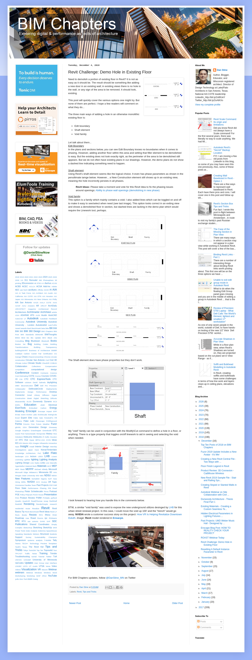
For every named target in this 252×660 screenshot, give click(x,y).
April (204, 588)
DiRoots (53, 398)
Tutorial (41, 557)
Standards (27, 534)
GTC (54, 430)
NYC (38, 482)
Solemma (42, 531)
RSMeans (53, 518)
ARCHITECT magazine (25, 309)
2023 (40, 277)
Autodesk (33, 318)
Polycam (28, 495)
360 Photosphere (46, 280)
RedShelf (53, 501)
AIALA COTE (45, 303)
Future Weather (42, 424)
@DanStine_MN (115, 577)
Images (36, 443)
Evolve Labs (32, 415)
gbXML (18, 427)
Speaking (19, 534)
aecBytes (32, 290)
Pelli (55, 485)
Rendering (29, 504)
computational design (44, 369)
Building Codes (41, 344)
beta (43, 328)
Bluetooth (45, 341)
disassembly (20, 402)
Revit (79, 592)
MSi (37, 476)
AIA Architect (37, 293)
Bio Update (36, 338)
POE (17, 494)
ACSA (39, 286)
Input (17, 447)
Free (33, 424)
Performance (33, 488)
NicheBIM (36, 479)
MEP (54, 466)
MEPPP (30, 469)
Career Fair (36, 354)
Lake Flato (50, 452)
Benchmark (36, 328)
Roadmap (19, 518)
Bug (30, 344)
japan (30, 450)
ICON (48, 440)
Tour (55, 550)
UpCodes (19, 563)
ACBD (18, 286)
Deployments (51, 389)
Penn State (20, 488)
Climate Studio (34, 363)
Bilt (51, 328)
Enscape (31, 411)
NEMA (54, 476)
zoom (29, 579)
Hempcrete (40, 434)
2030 (17, 280)
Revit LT (53, 512)
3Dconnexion (28, 283)
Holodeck (19, 437)
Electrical (53, 405)
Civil (47, 360)
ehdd (43, 405)
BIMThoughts (51, 334)
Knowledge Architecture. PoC (28, 453)
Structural (44, 534)
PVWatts (46, 498)
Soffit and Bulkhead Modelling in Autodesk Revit (225, 367)
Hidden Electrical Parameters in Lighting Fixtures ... (217, 514)
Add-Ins (46, 286)
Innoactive (53, 443)
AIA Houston (47, 296)
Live (47, 463)
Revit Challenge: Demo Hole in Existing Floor (216, 543)
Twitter (48, 557)
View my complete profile (207, 104)
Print (17, 498)
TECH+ (25, 543)
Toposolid (48, 550)
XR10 (44, 576)
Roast (33, 518)
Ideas (54, 440)
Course (38, 376)
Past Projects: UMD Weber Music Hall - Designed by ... (218, 522)
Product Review (27, 498)
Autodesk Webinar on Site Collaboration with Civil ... (215, 493)
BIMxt (17, 338)
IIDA (31, 443)
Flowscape (40, 421)
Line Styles (34, 463)
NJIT (50, 479)
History (49, 433)
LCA (27, 456)
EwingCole (52, 415)
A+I (42, 283)
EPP (55, 411)
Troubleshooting (22, 556)
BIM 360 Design (32, 331)
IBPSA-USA (40, 440)
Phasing (43, 488)
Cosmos (53, 373)
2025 (50, 277)
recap (46, 501)
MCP (49, 466)
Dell (36, 385)
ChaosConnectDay (36, 357)
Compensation (51, 366)
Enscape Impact (45, 411)
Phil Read (52, 488)
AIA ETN (37, 296)
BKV (44, 338)
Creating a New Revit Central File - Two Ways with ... (218, 460)
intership (53, 447)
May (203, 584)
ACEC (25, 286)
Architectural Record (47, 309)
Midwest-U (33, 472)
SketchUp (47, 527)
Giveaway (53, 427)
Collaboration (21, 366)
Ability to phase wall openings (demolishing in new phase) (128, 190)
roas (27, 518)
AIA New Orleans (41, 299)
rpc (46, 518)
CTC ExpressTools (41, 379)
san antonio (32, 521)
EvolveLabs (42, 415)
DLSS (29, 402)
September (207, 566)
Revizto (33, 515)
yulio (17, 579)
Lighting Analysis (48, 459)
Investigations (20, 450)
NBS (42, 476)
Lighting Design (22, 463)
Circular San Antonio (35, 360)
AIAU (24, 306)
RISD (54, 515)
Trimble (53, 553)
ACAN (54, 283)
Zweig (35, 579)
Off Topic (52, 482)
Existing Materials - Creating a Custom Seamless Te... (216, 507)
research (53, 504)
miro (55, 472)
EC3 (55, 402)
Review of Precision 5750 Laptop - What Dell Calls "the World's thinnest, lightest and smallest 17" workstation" (225, 315)
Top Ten (40, 550)
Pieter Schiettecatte (34, 491)
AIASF (17, 306)
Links (42, 463)
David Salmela (39, 382)
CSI (20, 379)
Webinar (53, 569)
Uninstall (27, 560)
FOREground (51, 421)
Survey (28, 537)
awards (24, 328)
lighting (34, 459)
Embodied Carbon (37, 408)
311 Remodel (31, 280)
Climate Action (21, 363)
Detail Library (33, 395)
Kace (37, 450)
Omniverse (19, 485)
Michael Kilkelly (41, 469)
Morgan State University (25, 476)
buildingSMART (21, 350)
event (23, 415)
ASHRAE (24, 315)
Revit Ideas (44, 511)
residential (19, 508)
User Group (39, 563)
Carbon (27, 354)
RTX (24, 521)
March (204, 593)
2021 (31, 277)
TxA (55, 556)
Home (127, 603)
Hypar (31, 440)
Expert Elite (26, 418)
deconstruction (27, 386)
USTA (25, 566)
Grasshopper (36, 430)
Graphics (25, 430)
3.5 (21, 280)
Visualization (29, 569)
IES (16, 443)
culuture (28, 382)
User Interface (51, 563)
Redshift (18, 504)
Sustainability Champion (46, 537)
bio (28, 338)
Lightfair (27, 460)
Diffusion (45, 395)
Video (54, 566)
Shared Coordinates (39, 524)
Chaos (25, 357)
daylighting (52, 382)
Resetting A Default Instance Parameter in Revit (215, 550)
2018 (17, 277)
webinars (19, 572)
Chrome (47, 357)
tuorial (34, 557)
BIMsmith (39, 335)
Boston (18, 344)
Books (54, 341)
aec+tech (23, 290)
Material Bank (31, 466)
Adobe (54, 286)
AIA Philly (53, 299)
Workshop (31, 576)
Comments (204, 627)
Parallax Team (30, 485)
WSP (38, 576)
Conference (22, 372)
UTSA (41, 566)
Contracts (44, 373)
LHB (171, 507)
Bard (29, 328)
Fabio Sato (38, 418)
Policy (22, 495)
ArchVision (45, 312)
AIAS (55, 303)
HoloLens (27, 437)
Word (54, 573)
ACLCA (32, 286)
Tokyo (25, 550)
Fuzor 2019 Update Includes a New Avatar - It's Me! (218, 453)
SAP (48, 521)
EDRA (17, 405)
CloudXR (45, 363)
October (205, 562)
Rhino (47, 515)
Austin (44, 315)
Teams (17, 543)
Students (53, 534)
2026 (55, 277)
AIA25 (35, 303)
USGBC (18, 566)
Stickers (36, 534)
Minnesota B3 (45, 472)
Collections (36, 366)
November (207, 557)
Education (30, 404)
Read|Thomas (36, 501)
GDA (25, 427)
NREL (23, 482)
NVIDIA (31, 482)
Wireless (47, 573)
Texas (24, 547)
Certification (48, 354)
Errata (17, 415)
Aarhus (48, 283)
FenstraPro (48, 418)
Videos (18, 570)
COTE (31, 376)
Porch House (38, 495)
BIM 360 (19, 331)
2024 (45, 277)
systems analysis (35, 540)
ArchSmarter (33, 312)
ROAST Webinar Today (212, 537)
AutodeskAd (41, 325)
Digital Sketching (41, 398)
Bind (23, 338)
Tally (55, 540)
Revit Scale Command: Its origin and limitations (225, 122)
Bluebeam (35, 341)
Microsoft (53, 469)
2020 (26, 277)
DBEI (17, 386)
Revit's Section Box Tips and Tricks (223, 205)
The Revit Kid (36, 547)
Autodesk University (36, 321)
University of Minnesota (45, 560)
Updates (29, 563)
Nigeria (44, 479)
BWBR (54, 350)
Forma (18, 424)
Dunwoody (38, 401)
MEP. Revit (19, 469)
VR (39, 569)
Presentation (50, 494)
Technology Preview (38, 543)
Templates (53, 543)
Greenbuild (46, 430)
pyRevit (54, 498)
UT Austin (33, 566)
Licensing (19, 460)
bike (47, 328)
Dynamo (48, 401)
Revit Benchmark (32, 512)
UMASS (18, 560)
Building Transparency (45, 347)
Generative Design (38, 427)
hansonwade (30, 434)
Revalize (35, 508)
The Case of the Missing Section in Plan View (223, 232)
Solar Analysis (31, 531)
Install (31, 447)
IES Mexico (23, 443)
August (205, 571)
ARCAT (44, 306)
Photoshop (19, 491)
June (204, 579)
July (203, 575)
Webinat (29, 573)
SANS (42, 521)
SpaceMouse (51, 531)
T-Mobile (47, 540)
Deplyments (20, 392)
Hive (55, 434)
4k (35, 283)
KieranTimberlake (49, 450)
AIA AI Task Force (23, 293)
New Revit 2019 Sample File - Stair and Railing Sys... (218, 479)
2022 (36, 277)
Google (18, 430)
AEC (17, 290)
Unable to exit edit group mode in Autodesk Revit (223, 283)
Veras (48, 566)
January (205, 602)
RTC (17, 521)
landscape (19, 456)
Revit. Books (21, 515)
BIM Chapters (47, 331)
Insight (24, 446)
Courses (45, 376)
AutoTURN (52, 325)
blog (27, 341)
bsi (24, 344)
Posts (201, 621)
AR (37, 306)
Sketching (37, 527)
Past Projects (43, 485)
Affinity (40, 290)
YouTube (52, 575)
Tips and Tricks (89, 592)
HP (16, 440)
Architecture (20, 312)
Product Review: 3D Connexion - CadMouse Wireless (217, 472)
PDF (51, 485)
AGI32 (46, 290)
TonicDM (32, 550)
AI (50, 289)
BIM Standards (27, 335)
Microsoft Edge (21, 472)
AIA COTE (28, 296)
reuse (28, 508)
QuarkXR (26, 501)
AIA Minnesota (27, 299)
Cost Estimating (21, 376)
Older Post (177, 603)
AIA (54, 289)
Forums (26, 424)
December (207, 440)
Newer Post (75, 603)
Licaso (54, 456)
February (206, 597)
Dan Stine (222, 70)
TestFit (17, 547)
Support (18, 537)
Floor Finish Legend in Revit (215, 466)
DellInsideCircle (36, 389)
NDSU (47, 475)
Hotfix (47, 437)
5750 (39, 283)
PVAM (39, 498)
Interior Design (42, 446)
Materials (42, 466)
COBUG (53, 363)
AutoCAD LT (20, 319)
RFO (41, 515)
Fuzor (54, 424)
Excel (17, 418)
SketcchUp (27, 528)
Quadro (18, 501)
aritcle (54, 312)
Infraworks (44, 443)
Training (43, 553)
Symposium (20, 540)
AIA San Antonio (23, 302)
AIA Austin (48, 293)
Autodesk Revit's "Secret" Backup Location (222, 150)
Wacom (45, 570)
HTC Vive (23, 440)
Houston (53, 437)
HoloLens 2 (38, 437)
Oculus (44, 482)
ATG (32, 315)
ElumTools (20, 408)
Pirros (46, 491)
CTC (26, 379)
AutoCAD (52, 315)
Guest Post (19, 434)
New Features (22, 478)
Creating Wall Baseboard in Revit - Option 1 (224, 178)
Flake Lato (28, 421)
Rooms (40, 518)
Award (17, 328)
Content (35, 373)
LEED (40, 456)
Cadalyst (18, 354)
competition (19, 370)
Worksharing (20, 576)
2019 (22, 277)
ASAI (17, 315)
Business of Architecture (39, 350)
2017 (201, 607)
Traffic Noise (31, 553)
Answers (31, 306)
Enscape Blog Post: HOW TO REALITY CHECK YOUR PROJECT (216, 531)
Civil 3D (53, 360)
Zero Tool (23, 579)
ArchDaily (52, 306)
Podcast (53, 491)
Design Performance (37, 392)
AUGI (38, 315)
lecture (33, 456)
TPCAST (18, 553)
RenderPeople (42, 504)
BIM (55, 328)
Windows (38, 573)
